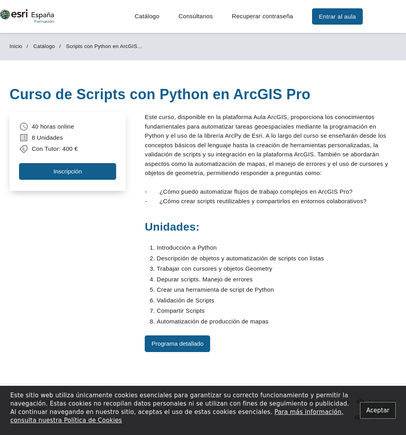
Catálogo (147, 16)
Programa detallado (177, 343)
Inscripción (68, 171)
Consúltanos (195, 16)
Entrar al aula (337, 16)
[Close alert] (378, 410)
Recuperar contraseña (262, 16)
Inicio (16, 46)
